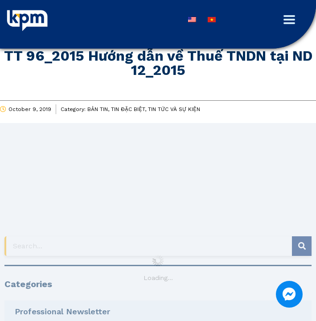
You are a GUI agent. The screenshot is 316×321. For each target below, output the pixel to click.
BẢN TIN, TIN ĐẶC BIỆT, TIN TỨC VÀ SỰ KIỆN (143, 109)
